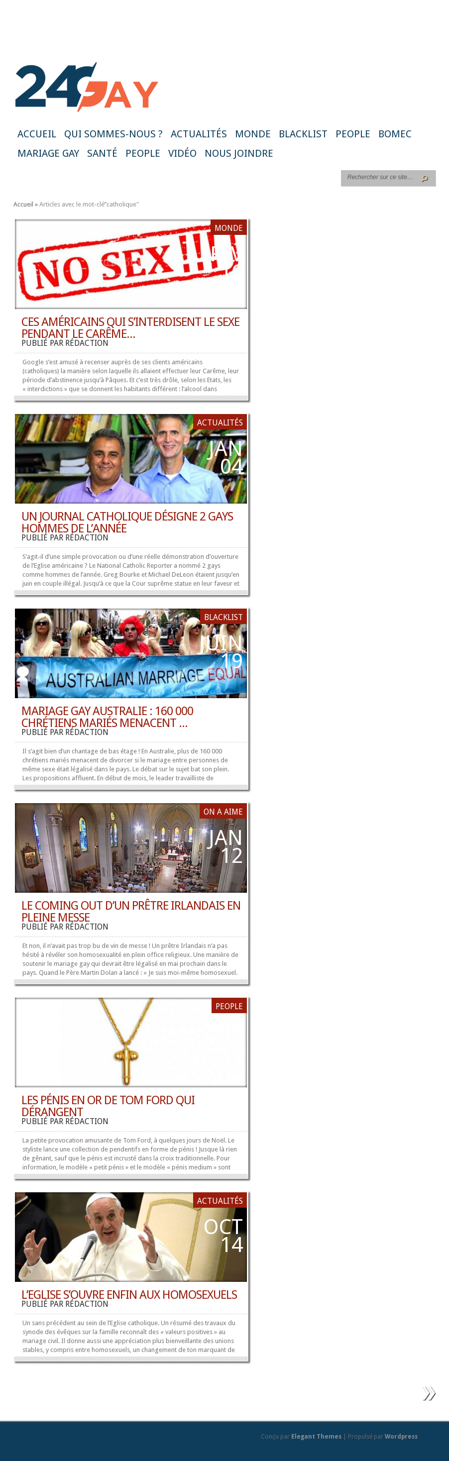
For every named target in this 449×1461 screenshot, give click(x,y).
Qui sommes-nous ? (113, 134)
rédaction (87, 343)
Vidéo (182, 153)
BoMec (395, 134)
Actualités (199, 134)
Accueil (36, 134)
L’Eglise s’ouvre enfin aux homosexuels (129, 1295)
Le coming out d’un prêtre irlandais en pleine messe (130, 912)
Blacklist (303, 134)
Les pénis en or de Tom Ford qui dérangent (108, 1106)
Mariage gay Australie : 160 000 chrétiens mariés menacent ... (107, 717)
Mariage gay (48, 153)
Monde (253, 134)
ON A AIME (223, 812)
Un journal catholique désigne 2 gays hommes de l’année (127, 522)
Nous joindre (239, 153)
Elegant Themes (316, 1436)
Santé (102, 153)
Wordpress (401, 1436)
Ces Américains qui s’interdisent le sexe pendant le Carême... (130, 328)
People (353, 134)
